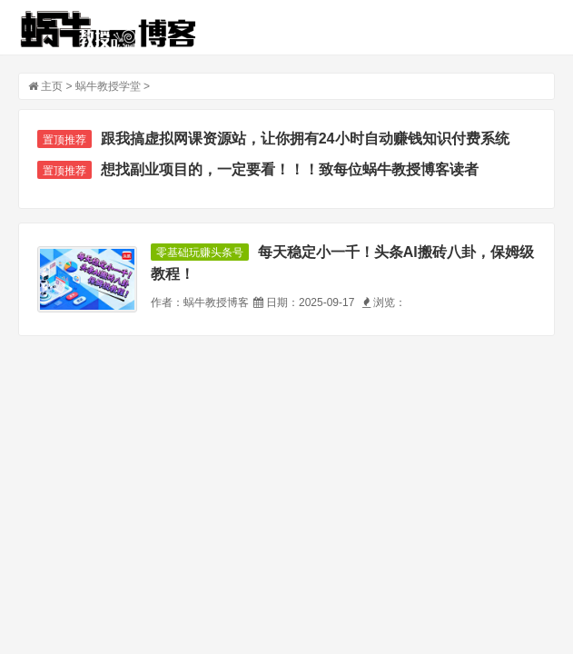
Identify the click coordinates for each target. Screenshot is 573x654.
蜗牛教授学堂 (108, 86)
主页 (52, 86)
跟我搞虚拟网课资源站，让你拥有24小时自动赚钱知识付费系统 (305, 138)
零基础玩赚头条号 (199, 252)
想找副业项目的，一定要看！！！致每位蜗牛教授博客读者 (290, 169)
